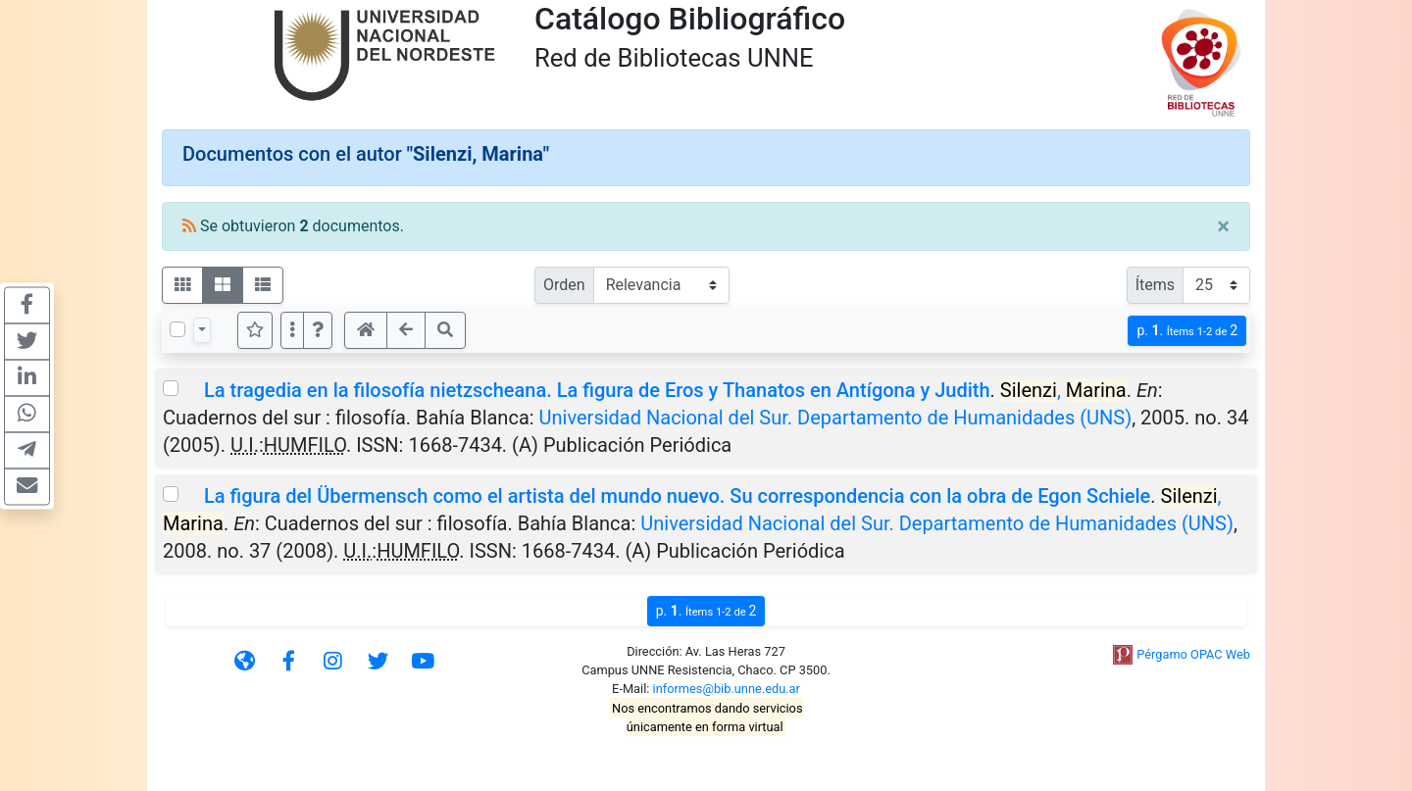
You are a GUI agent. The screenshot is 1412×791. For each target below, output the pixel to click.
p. (1186, 331)
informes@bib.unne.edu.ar (726, 688)
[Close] (1223, 226)
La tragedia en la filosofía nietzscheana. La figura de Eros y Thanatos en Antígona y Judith (597, 390)
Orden (564, 284)
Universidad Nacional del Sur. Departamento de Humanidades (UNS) (836, 417)
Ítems (1155, 284)
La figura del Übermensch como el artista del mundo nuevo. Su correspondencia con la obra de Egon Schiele (677, 496)
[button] (317, 330)
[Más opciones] (292, 330)
